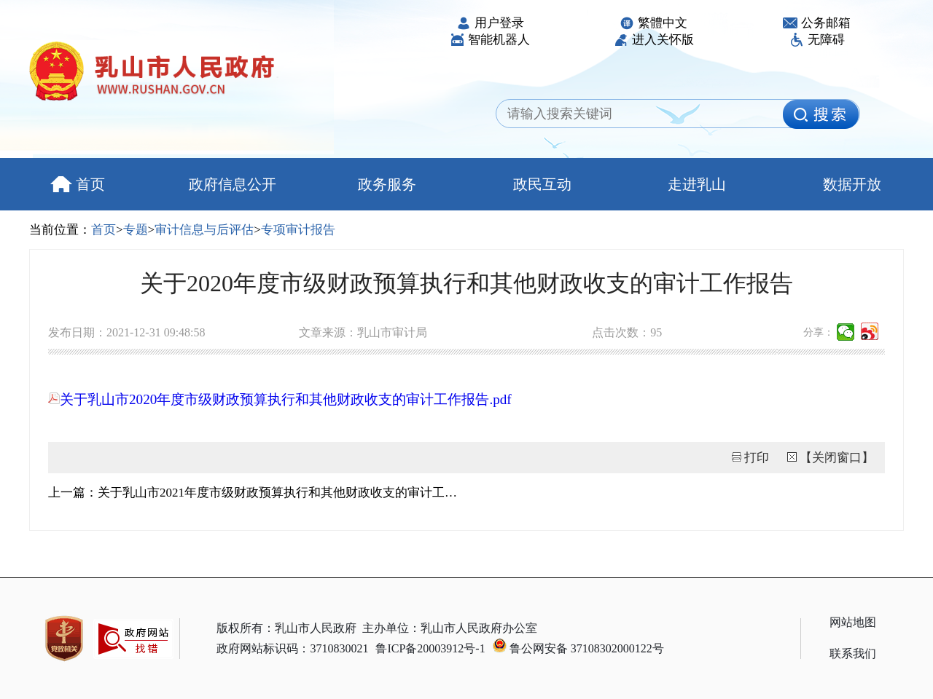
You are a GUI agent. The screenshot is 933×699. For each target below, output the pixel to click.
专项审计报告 (298, 230)
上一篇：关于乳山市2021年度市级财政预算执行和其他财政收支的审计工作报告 (257, 492)
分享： (818, 332)
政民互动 (542, 184)
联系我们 (852, 653)
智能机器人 (490, 40)
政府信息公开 (232, 184)
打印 (756, 458)
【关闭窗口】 (837, 458)
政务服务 (387, 184)
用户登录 (490, 23)
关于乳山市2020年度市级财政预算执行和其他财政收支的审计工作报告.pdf (280, 399)
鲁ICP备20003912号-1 (430, 648)
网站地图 (852, 622)
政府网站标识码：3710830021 (292, 648)
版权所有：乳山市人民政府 (286, 628)
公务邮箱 (817, 23)
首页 (77, 184)
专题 (135, 230)
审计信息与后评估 (204, 230)
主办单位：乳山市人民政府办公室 (449, 628)
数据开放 (852, 184)
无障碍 (817, 40)
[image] (821, 114)
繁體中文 (653, 23)
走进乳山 (697, 184)
